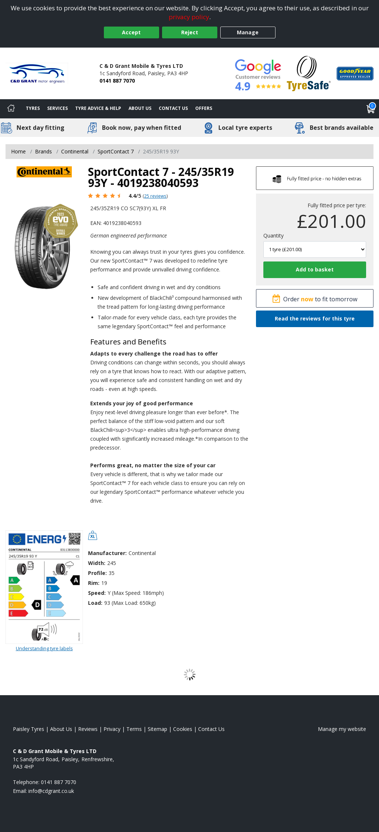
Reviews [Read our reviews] (88, 728)
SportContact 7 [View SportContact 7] (116, 151)
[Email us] (51, 790)
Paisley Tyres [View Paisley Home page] (28, 728)
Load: (95, 602)
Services (57, 108)
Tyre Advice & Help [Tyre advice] (98, 108)
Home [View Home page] (18, 151)
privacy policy (189, 17)
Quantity (273, 235)
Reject (189, 32)
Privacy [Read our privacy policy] (111, 728)
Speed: (97, 592)
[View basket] (371, 108)
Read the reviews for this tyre (315, 318)
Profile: (97, 572)
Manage (248, 32)
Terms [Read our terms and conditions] (134, 728)
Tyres (33, 108)
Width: (96, 562)
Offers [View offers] (203, 108)
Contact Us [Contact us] (173, 108)
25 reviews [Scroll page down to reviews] (155, 196)
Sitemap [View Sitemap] (157, 728)
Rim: (93, 582)
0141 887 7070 (117, 80)
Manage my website (342, 728)
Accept (131, 32)
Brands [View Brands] (43, 151)
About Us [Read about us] (61, 728)
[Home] (11, 108)
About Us (140, 108)
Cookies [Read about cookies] (182, 728)
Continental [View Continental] (74, 151)
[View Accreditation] (308, 72)
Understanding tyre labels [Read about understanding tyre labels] (44, 648)
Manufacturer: (107, 553)
